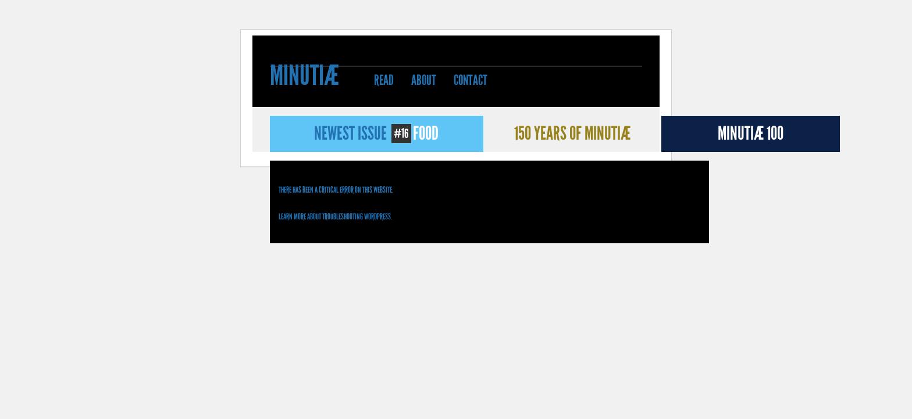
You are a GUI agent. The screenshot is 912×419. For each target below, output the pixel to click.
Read (384, 80)
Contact (470, 80)
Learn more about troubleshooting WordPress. (335, 217)
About (423, 80)
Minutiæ (304, 77)
